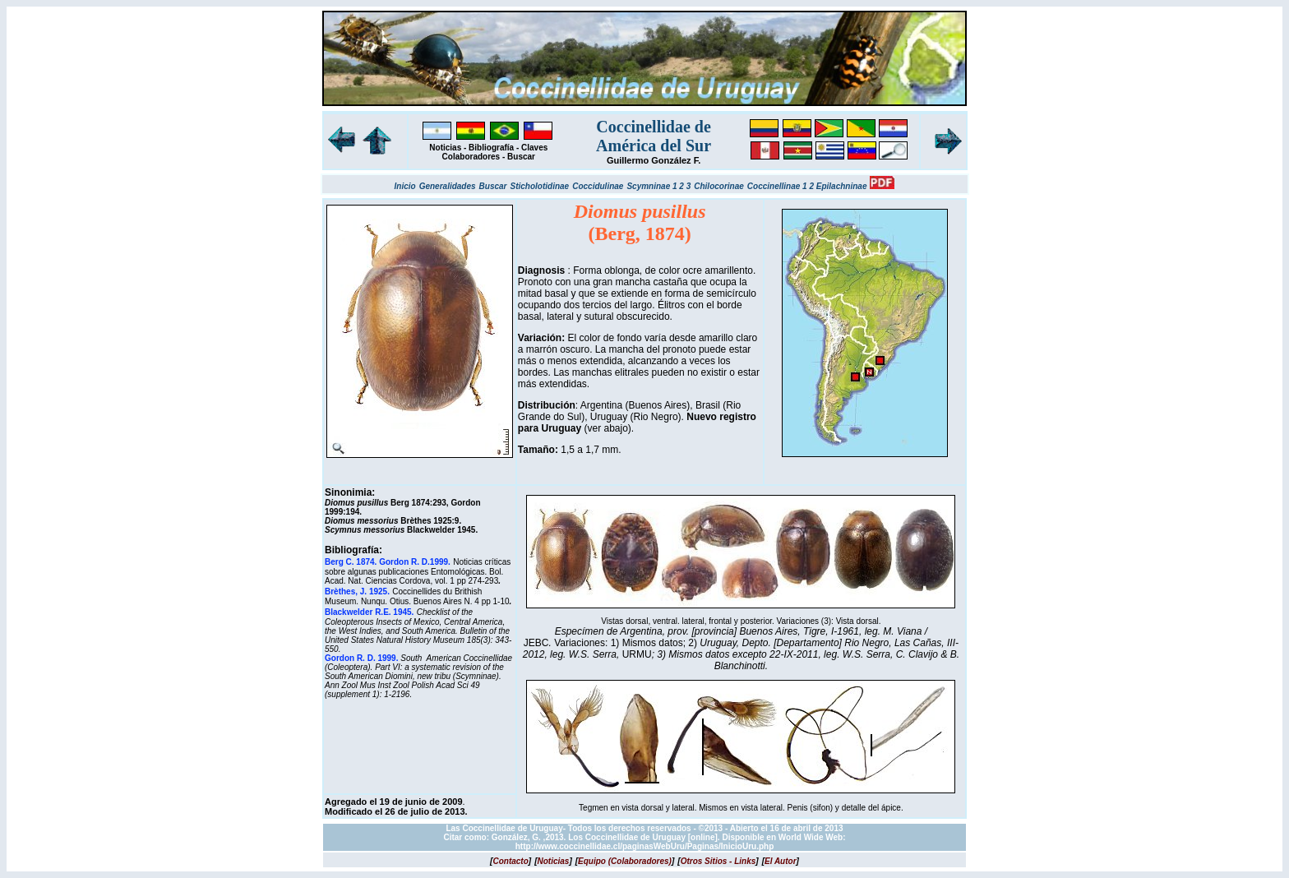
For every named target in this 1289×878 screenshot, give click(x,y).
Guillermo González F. (653, 160)
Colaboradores (471, 156)
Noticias (445, 147)
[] (510, 861)
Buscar (521, 156)
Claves (534, 147)
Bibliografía (491, 147)
